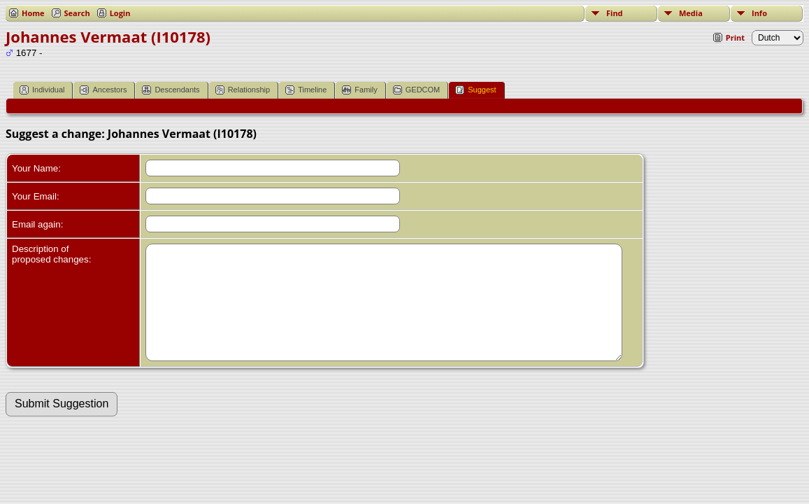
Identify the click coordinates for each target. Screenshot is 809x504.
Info (759, 13)
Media (691, 13)
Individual (42, 90)
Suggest (475, 90)
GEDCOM (417, 90)
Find (614, 13)
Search (77, 13)
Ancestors (103, 90)
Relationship (243, 90)
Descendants (170, 90)
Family (359, 90)
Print (735, 37)
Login (120, 13)
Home (33, 13)
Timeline (306, 90)
